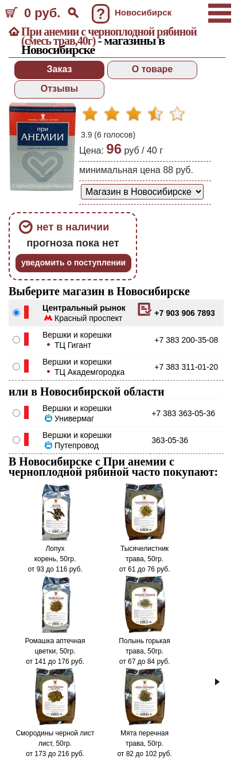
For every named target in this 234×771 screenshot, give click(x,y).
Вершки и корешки (77, 334)
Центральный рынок (84, 307)
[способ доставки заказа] (142, 191)
